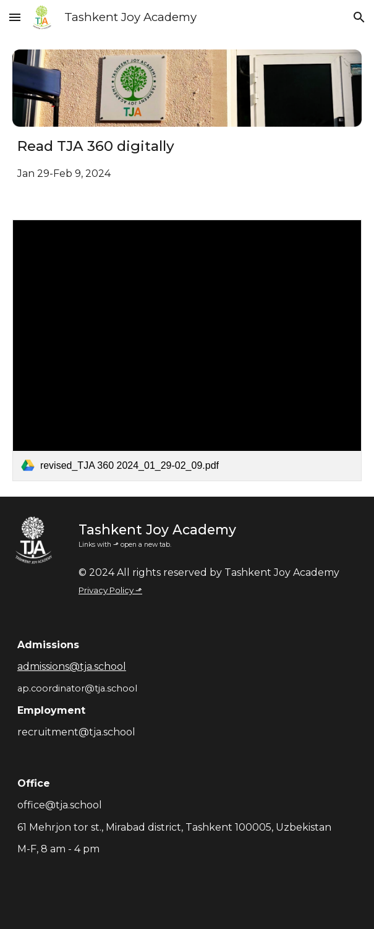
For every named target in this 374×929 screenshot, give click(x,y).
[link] (187, 351)
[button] (15, 17)
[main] (187, 158)
